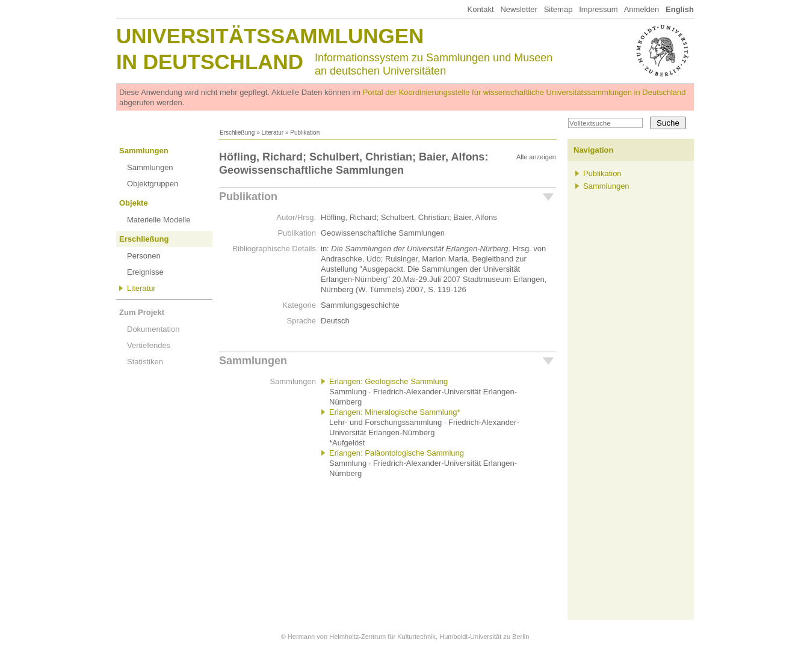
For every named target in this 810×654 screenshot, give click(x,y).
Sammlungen (143, 150)
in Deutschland (209, 61)
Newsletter (518, 9)
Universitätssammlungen (270, 35)
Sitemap (558, 9)
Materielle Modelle (159, 219)
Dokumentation (153, 329)
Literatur (272, 132)
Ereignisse (145, 272)
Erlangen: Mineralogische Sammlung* (394, 412)
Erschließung (237, 132)
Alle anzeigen (536, 156)
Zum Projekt (141, 312)
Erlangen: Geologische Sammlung (388, 381)
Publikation (248, 197)
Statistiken (145, 361)
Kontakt (480, 9)
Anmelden (642, 9)
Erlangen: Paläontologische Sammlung (396, 452)
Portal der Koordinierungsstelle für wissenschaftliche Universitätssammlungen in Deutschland (524, 92)
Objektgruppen (152, 183)
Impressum (598, 9)
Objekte (133, 202)
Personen (144, 255)
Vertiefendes (148, 345)
